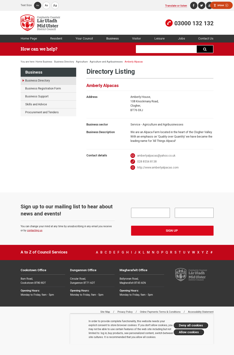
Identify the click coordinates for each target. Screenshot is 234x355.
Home (39, 61)
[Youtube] (209, 5)
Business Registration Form (43, 88)
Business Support (36, 96)
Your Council (84, 38)
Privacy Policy (125, 311)
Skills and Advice (36, 104)
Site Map (105, 311)
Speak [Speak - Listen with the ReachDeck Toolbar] (220, 5)
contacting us (34, 230)
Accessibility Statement (201, 311)
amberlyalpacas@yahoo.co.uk (152, 155)
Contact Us (205, 38)
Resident (56, 38)
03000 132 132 (194, 23)
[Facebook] (193, 5)
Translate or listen (176, 5)
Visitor (136, 38)
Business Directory (64, 61)
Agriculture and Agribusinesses (106, 61)
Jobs (181, 38)
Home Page (29, 38)
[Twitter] (201, 5)
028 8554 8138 (143, 161)
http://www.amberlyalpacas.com (154, 167)
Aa (37, 5)
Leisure (159, 38)
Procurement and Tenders (42, 112)
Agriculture (82, 61)
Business (112, 38)
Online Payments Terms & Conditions (160, 311)
